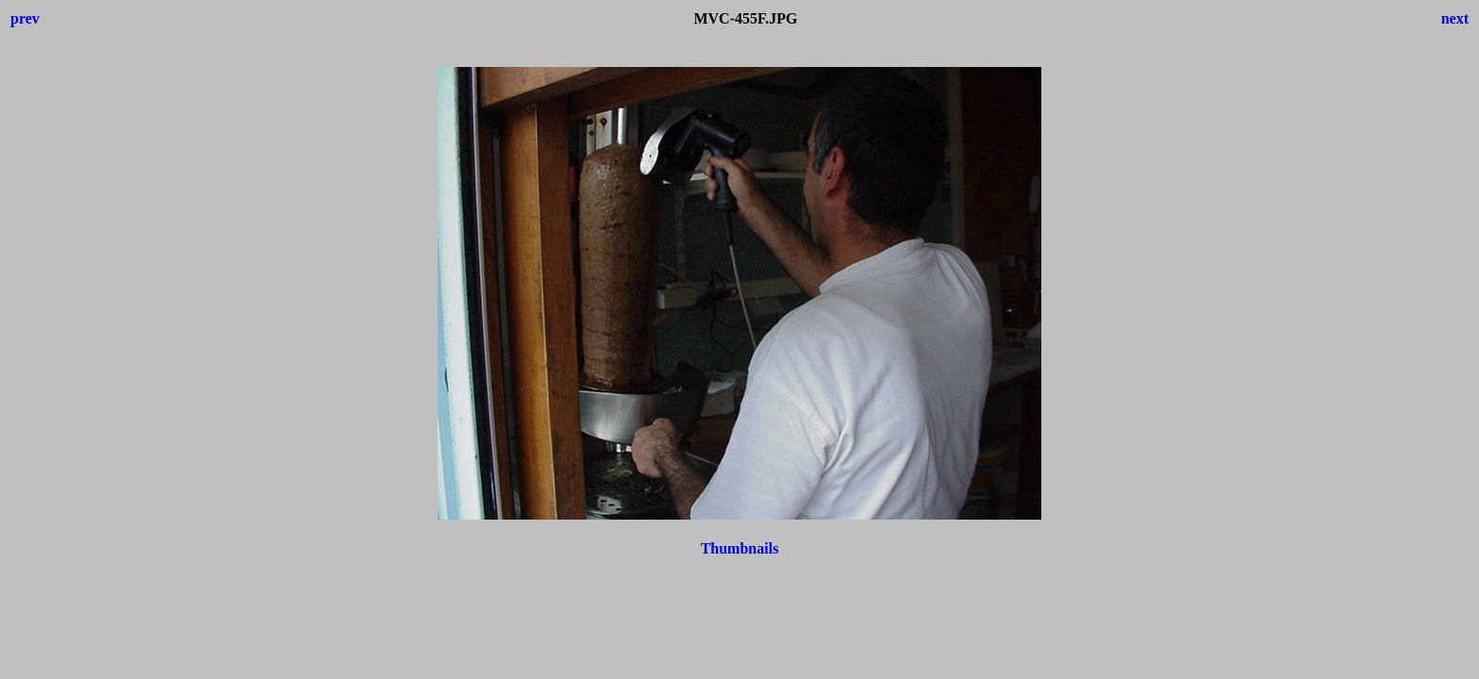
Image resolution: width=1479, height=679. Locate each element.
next (1455, 18)
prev (25, 18)
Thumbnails (740, 548)
